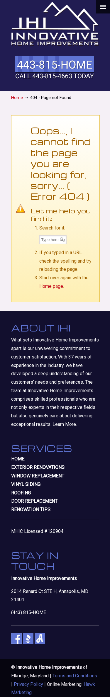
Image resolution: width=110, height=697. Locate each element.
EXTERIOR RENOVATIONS (38, 467)
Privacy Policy (28, 684)
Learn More (64, 424)
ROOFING (21, 493)
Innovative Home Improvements (55, 24)
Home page (51, 286)
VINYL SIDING (25, 484)
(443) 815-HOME (28, 612)
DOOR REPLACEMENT (34, 501)
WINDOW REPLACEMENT (37, 476)
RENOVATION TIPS (30, 509)
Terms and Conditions (75, 676)
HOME (17, 459)
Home (17, 97)
